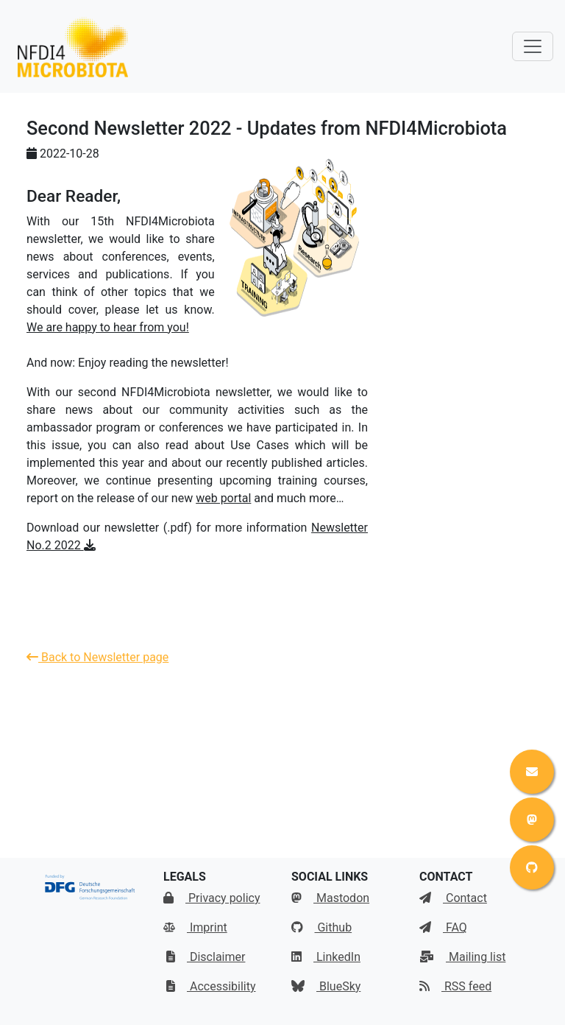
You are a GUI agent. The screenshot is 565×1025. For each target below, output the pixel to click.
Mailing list (462, 957)
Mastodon (330, 898)
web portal (223, 498)
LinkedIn (325, 957)
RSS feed (455, 986)
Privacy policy (211, 898)
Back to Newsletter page (97, 657)
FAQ (443, 927)
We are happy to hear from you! (107, 327)
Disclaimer (205, 957)
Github (321, 927)
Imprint (195, 927)
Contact (453, 898)
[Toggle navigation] (532, 46)
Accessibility (211, 986)
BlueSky (325, 986)
